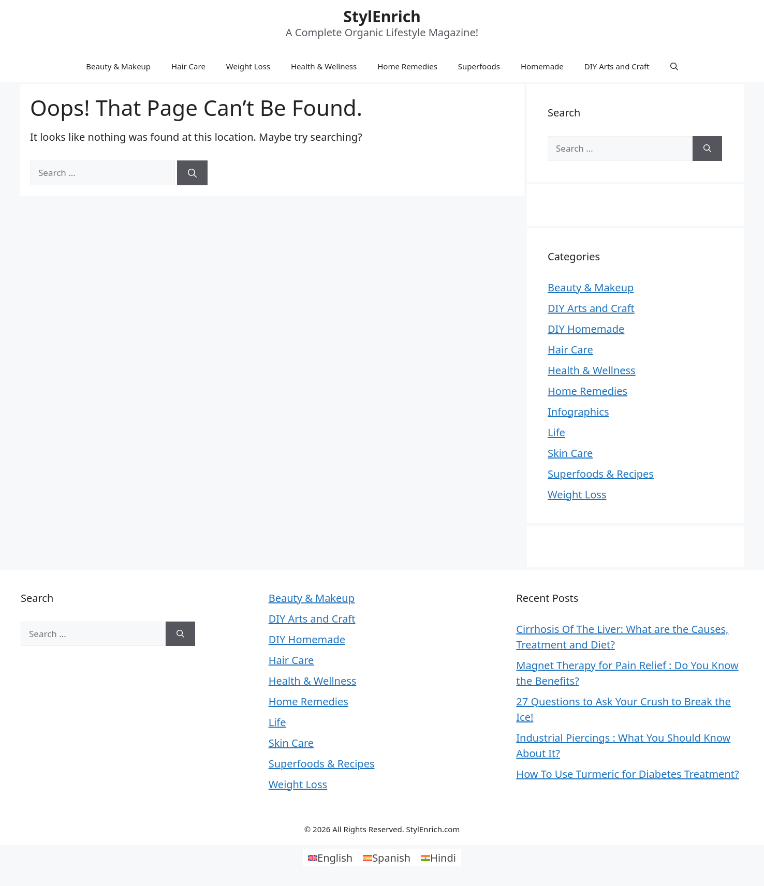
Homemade (542, 66)
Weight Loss (248, 66)
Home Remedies (407, 66)
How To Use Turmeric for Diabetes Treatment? (627, 774)
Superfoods (479, 66)
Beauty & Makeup (118, 66)
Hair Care (188, 66)
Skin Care (570, 453)
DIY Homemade (586, 329)
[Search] (192, 172)
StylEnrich (381, 16)
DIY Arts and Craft (617, 66)
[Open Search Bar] (674, 66)
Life (556, 432)
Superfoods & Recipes (601, 474)
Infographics (578, 412)
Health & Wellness (324, 66)
